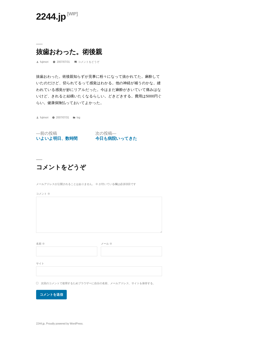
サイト (40, 263)
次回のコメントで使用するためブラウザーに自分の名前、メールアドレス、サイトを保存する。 (98, 283)
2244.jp (51, 16)
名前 (40, 243)
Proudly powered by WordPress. (64, 323)
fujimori (44, 61)
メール (106, 243)
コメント (43, 193)
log (78, 117)
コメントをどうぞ (88, 61)
